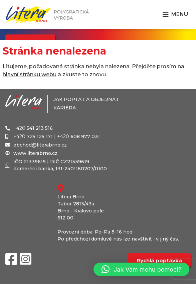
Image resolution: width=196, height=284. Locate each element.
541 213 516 (33, 128)
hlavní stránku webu (29, 74)
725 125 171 (33, 136)
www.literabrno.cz (35, 153)
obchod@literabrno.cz (40, 145)
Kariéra (64, 108)
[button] (141, 269)
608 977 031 (78, 136)
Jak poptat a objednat (86, 99)
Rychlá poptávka (159, 260)
